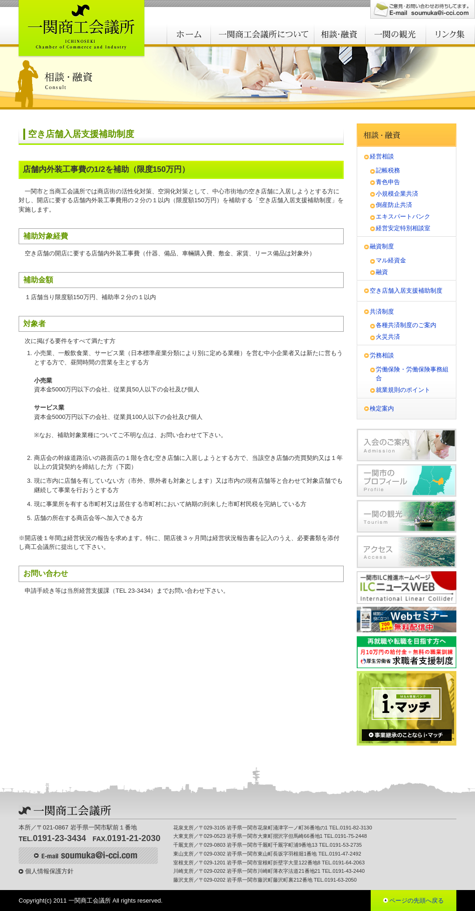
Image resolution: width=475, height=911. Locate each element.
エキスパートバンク (403, 216)
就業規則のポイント (403, 389)
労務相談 (382, 355)
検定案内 (382, 408)
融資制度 (382, 246)
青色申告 (388, 181)
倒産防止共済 (394, 204)
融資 (382, 271)
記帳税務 (388, 170)
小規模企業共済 (397, 193)
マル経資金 (391, 260)
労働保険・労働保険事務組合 (412, 374)
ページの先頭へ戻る (416, 900)
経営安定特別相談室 (403, 228)
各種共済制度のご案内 (406, 325)
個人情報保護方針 (49, 871)
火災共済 (388, 336)
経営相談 (382, 156)
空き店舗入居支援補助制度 (406, 290)
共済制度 (382, 311)
